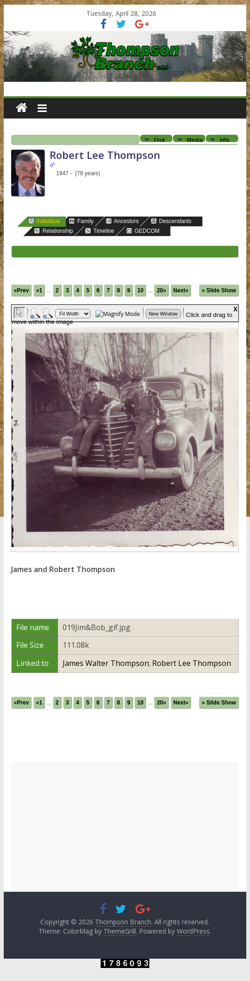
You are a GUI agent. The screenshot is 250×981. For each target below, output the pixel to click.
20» (161, 290)
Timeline (99, 230)
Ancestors (122, 220)
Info (225, 139)
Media (195, 139)
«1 (39, 290)
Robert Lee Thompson (191, 663)
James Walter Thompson (106, 663)
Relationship (53, 230)
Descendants (171, 220)
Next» (181, 290)
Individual (44, 220)
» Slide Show (219, 290)
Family (81, 220)
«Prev (21, 290)
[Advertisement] (125, 827)
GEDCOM (143, 230)
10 (140, 290)
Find (159, 139)
